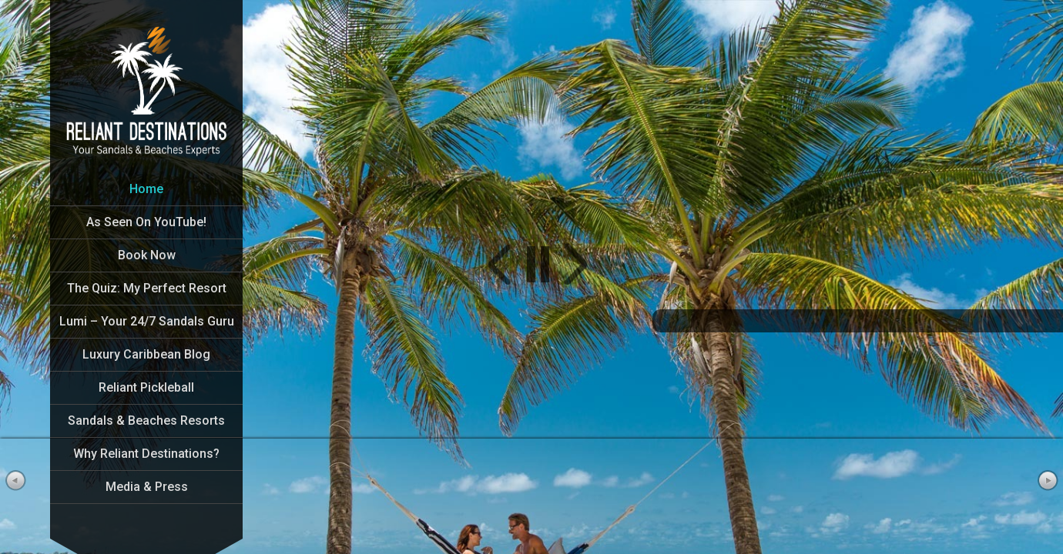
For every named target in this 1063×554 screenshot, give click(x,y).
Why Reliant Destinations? (146, 453)
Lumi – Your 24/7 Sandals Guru (146, 321)
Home (146, 189)
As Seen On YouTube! (146, 222)
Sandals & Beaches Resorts (146, 420)
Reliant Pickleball (146, 387)
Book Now (147, 255)
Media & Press (147, 486)
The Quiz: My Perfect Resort (146, 288)
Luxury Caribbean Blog (146, 354)
